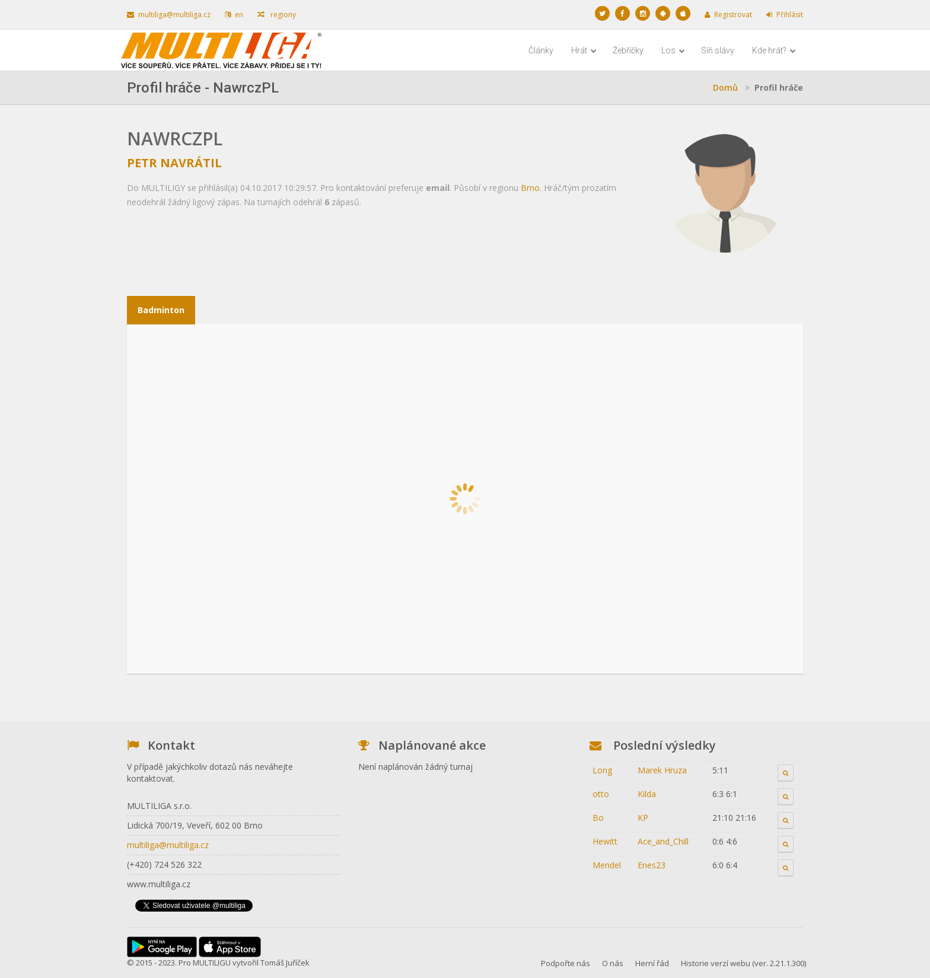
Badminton (161, 310)
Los (673, 50)
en (234, 14)
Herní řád (652, 963)
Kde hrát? (774, 50)
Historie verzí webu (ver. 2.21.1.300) (743, 963)
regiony (276, 14)
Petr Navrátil (174, 163)
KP (643, 817)
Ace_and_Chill (663, 841)
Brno (530, 187)
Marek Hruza (662, 770)
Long (602, 770)
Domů (725, 87)
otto (601, 793)
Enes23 (651, 865)
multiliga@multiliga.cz (169, 14)
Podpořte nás (565, 963)
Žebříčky (628, 50)
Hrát (584, 50)
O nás (612, 963)
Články (540, 50)
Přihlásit (784, 14)
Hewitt (605, 841)
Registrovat (728, 14)
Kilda (647, 793)
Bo (598, 817)
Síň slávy (717, 50)
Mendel (607, 865)
